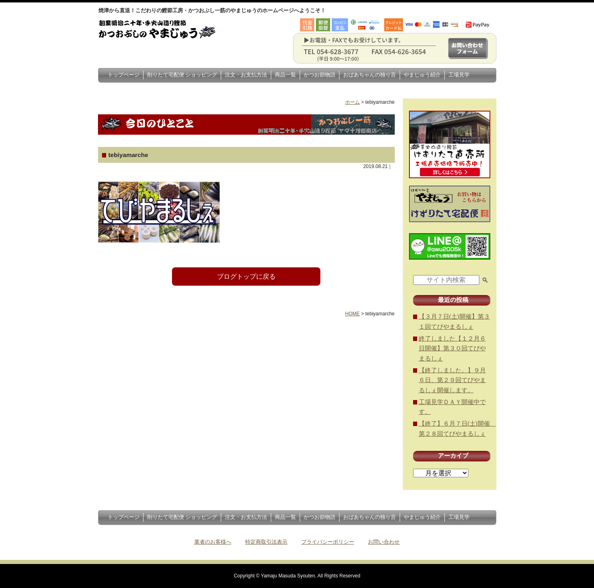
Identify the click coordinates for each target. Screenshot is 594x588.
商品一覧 (285, 75)
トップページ (123, 75)
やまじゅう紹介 (422, 75)
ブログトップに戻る (246, 276)
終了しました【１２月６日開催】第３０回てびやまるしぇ (452, 348)
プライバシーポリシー (327, 542)
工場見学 (459, 75)
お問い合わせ (384, 542)
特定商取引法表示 (266, 542)
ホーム (352, 102)
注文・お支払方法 (246, 75)
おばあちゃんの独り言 (369, 75)
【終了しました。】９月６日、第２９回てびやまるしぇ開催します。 (452, 380)
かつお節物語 (319, 75)
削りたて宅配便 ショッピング (182, 75)
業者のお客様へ (212, 542)
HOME (352, 314)
